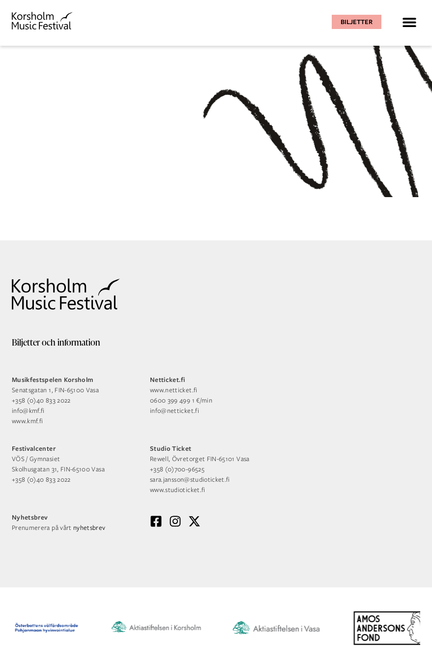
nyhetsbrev (89, 527)
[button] (409, 22)
